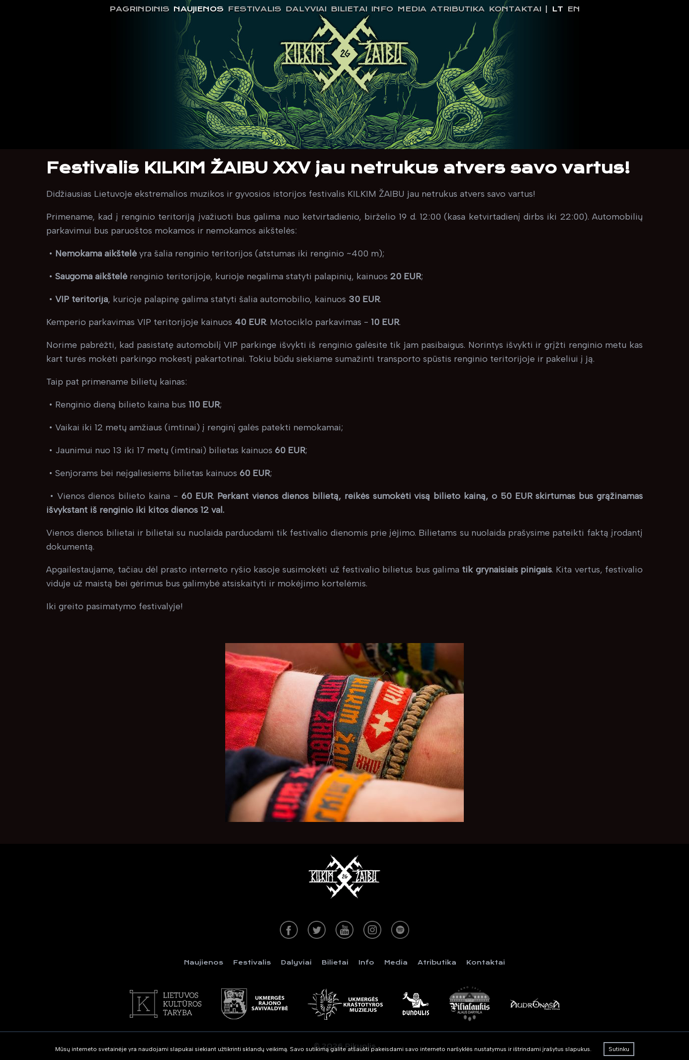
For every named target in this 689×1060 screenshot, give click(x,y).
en (573, 8)
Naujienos (198, 8)
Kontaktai (515, 8)
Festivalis (254, 8)
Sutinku (618, 1049)
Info (382, 8)
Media (412, 8)
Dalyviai (306, 8)
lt (557, 8)
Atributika (458, 8)
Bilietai (349, 8)
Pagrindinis (139, 8)
